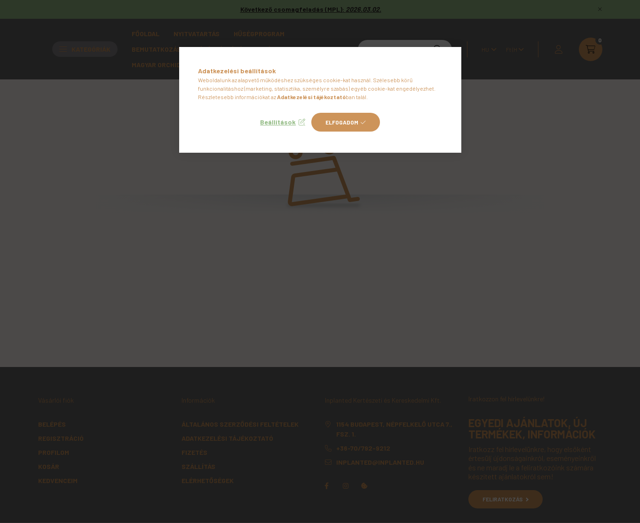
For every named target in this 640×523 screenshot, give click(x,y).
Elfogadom (341, 122)
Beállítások (278, 122)
